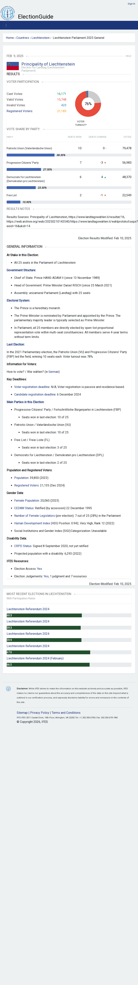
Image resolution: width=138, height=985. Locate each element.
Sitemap (22, 713)
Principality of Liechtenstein (48, 64)
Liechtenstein (41, 38)
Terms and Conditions (66, 713)
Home (10, 38)
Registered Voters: (20, 111)
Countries (22, 38)
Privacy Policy (39, 713)
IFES (19, 717)
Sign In (131, 3)
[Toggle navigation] (6, 25)
